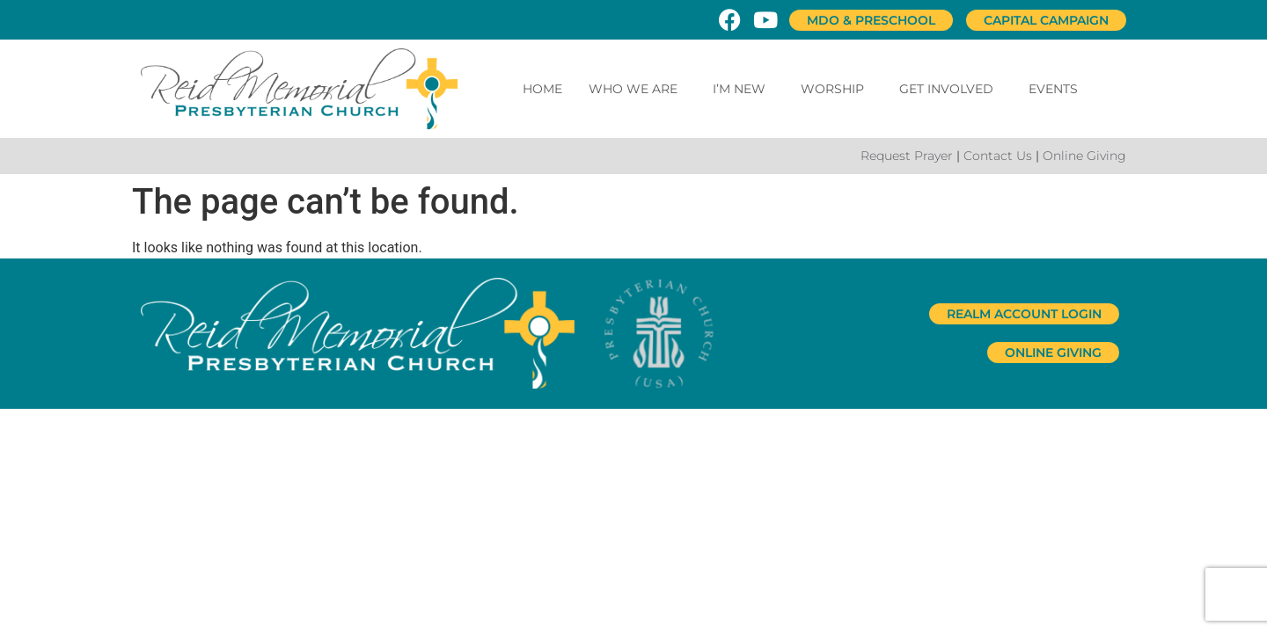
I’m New (743, 89)
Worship (837, 89)
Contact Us (997, 156)
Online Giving (1084, 156)
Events (1053, 89)
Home (542, 89)
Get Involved (950, 89)
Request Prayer (907, 156)
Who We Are (637, 89)
